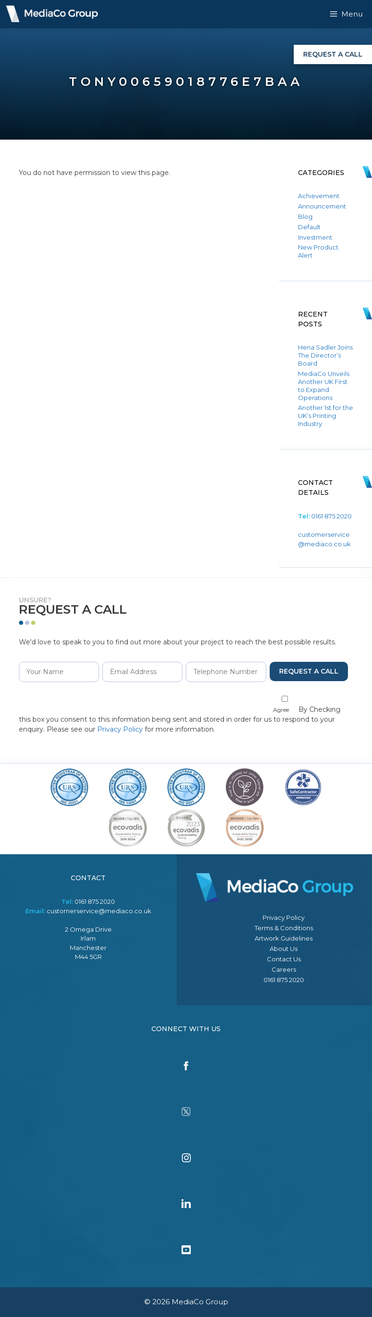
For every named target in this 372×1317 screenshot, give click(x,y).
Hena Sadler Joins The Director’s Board (325, 355)
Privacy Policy (120, 729)
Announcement (322, 206)
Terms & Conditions (284, 928)
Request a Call (333, 54)
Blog (305, 216)
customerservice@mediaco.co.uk (99, 911)
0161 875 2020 (331, 516)
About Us (284, 948)
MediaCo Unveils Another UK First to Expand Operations (323, 385)
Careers (284, 969)
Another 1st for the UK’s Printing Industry (325, 415)
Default (309, 227)
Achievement (318, 196)
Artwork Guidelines (284, 938)
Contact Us (284, 959)
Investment (315, 237)
